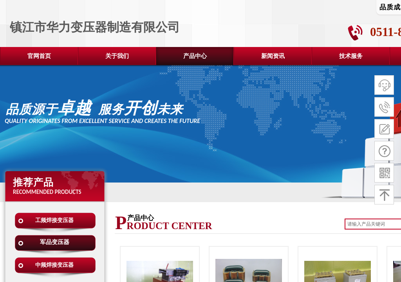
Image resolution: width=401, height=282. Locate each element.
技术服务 (351, 56)
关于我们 (117, 56)
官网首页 (39, 56)
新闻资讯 (273, 56)
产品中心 (195, 56)
